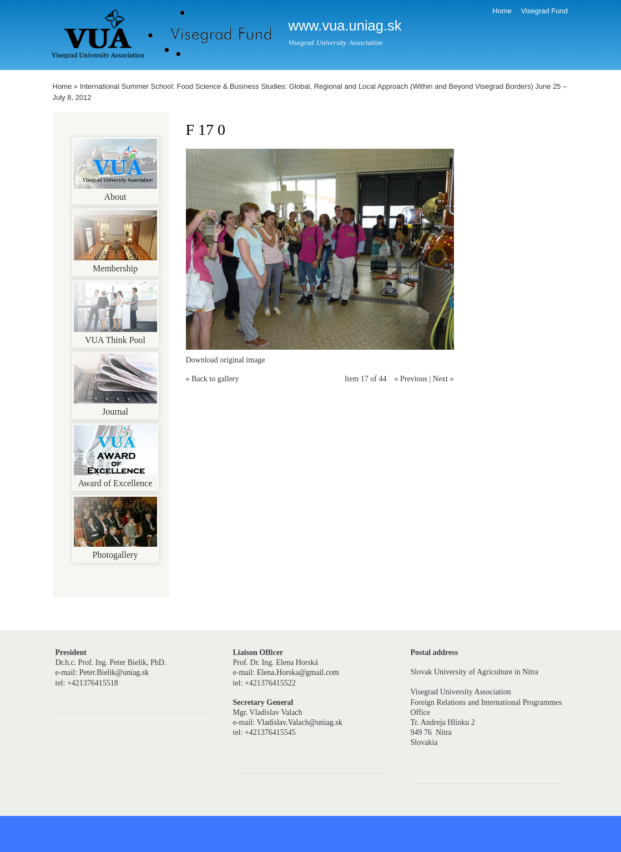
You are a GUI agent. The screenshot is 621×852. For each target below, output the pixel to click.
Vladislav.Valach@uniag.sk (299, 722)
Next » (443, 379)
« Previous (410, 379)
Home (502, 11)
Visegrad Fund (544, 11)
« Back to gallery (212, 379)
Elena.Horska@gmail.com (298, 672)
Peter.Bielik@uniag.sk (114, 672)
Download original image (225, 360)
